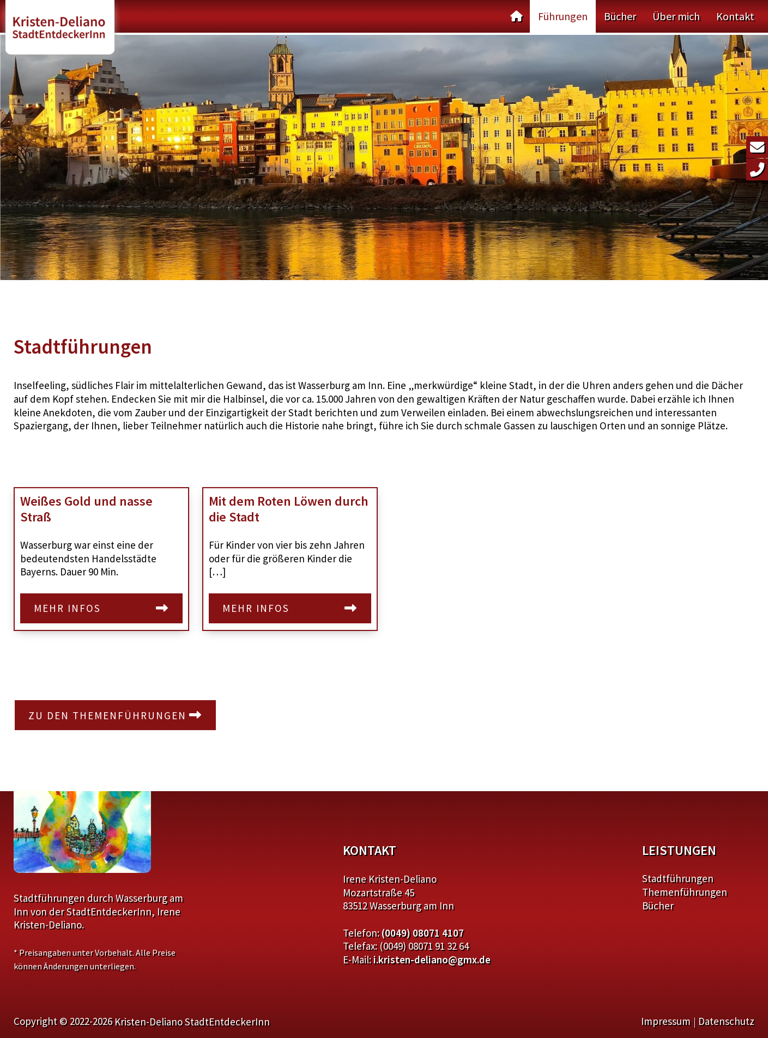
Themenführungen (684, 892)
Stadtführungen (677, 878)
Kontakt (735, 16)
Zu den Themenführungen (107, 715)
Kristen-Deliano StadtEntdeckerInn (192, 1021)
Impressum (666, 1021)
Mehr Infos (67, 608)
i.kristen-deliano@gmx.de (432, 959)
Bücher (620, 16)
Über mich (676, 16)
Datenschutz (726, 1021)
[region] (384, 157)
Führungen (563, 16)
